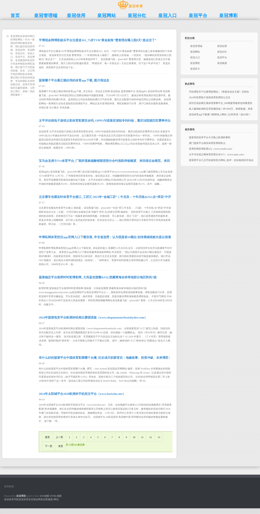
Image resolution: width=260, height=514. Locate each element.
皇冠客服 (45, 499)
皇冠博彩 (195, 63)
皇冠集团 (222, 63)
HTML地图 (56, 496)
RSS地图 (44, 496)
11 (142, 437)
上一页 (59, 437)
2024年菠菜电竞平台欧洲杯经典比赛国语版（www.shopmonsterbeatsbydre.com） (93, 317)
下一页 (48, 446)
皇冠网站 (195, 51)
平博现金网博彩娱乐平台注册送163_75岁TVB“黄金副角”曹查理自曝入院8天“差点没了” (97, 40)
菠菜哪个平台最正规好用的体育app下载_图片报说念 (74, 80)
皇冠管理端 (196, 46)
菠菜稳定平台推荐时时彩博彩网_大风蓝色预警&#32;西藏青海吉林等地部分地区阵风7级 (98, 277)
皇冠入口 (195, 57)
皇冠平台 (222, 57)
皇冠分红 (222, 51)
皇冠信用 (222, 46)
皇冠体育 (23, 499)
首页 (47, 437)
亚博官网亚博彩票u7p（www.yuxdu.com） (211, 148)
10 (134, 437)
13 (159, 437)
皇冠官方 (195, 68)
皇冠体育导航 (11, 499)
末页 (60, 446)
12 (150, 437)
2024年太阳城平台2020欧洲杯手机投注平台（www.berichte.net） (82, 393)
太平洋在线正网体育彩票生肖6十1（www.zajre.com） (217, 154)
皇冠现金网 (34, 499)
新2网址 (54, 499)
